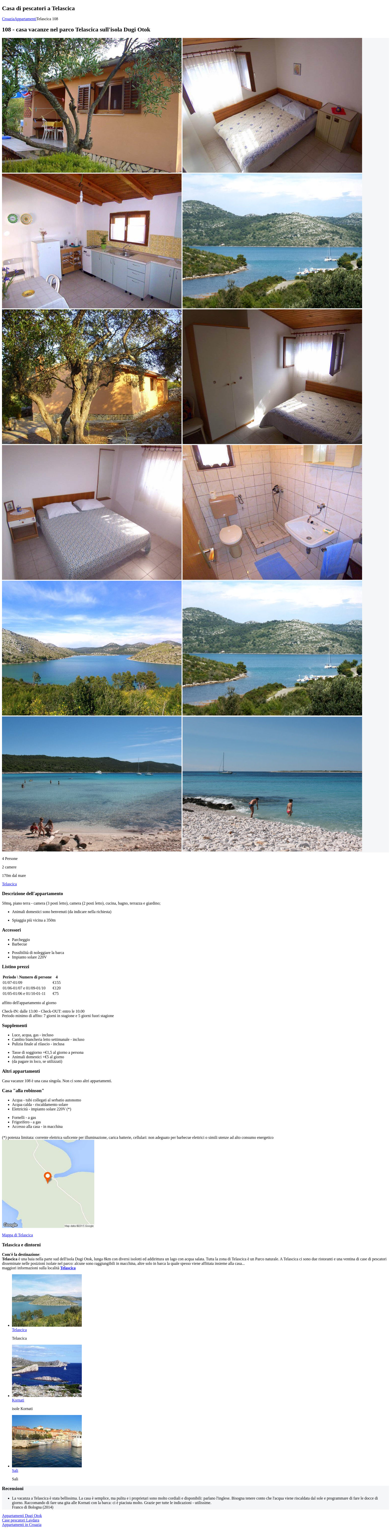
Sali (15, 1470)
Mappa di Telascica (17, 1235)
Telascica (9, 884)
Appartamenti (25, 19)
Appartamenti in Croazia (21, 1525)
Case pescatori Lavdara (20, 1520)
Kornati (18, 1400)
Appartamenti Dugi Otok (22, 1516)
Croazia (8, 19)
